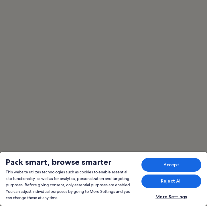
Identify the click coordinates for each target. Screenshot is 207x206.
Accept (171, 164)
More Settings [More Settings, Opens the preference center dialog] (171, 196)
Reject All (171, 181)
